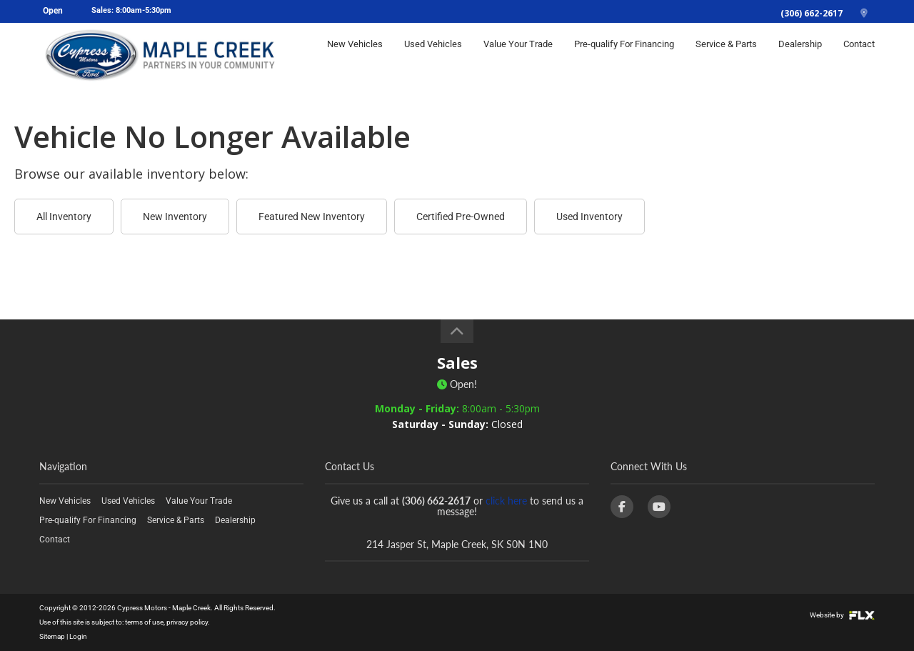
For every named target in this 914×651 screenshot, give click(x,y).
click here (506, 501)
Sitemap (52, 636)
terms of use (144, 622)
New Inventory (175, 216)
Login (78, 636)
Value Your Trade (518, 54)
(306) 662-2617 (811, 13)
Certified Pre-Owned (460, 216)
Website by (842, 615)
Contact (859, 54)
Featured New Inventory (311, 216)
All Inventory (63, 216)
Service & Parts (726, 54)
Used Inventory (589, 216)
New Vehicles (355, 54)
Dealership (800, 54)
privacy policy (187, 622)
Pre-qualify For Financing (624, 54)
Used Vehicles (433, 54)
